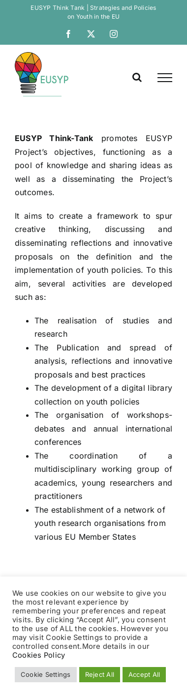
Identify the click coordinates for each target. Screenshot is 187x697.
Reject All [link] (99, 674)
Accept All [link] (144, 674)
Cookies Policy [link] (38, 655)
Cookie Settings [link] (46, 674)
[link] (68, 34)
